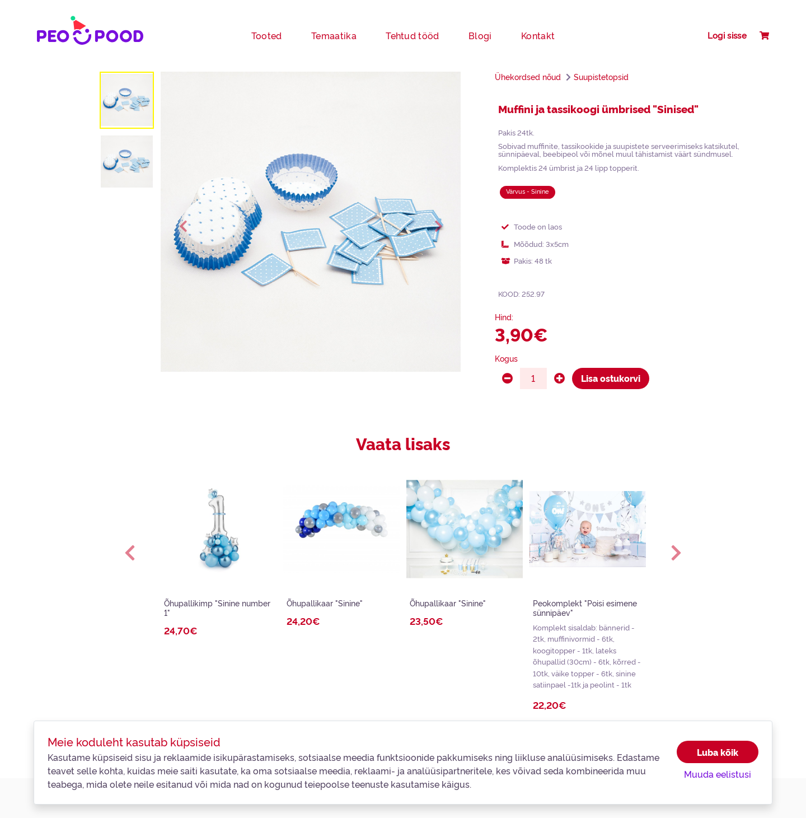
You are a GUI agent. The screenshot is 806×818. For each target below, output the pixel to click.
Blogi (480, 35)
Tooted (266, 35)
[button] (130, 552)
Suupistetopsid (601, 76)
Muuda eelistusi (717, 774)
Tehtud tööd (412, 35)
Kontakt (538, 35)
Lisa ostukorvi (610, 378)
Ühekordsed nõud (528, 76)
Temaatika (334, 35)
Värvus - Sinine (527, 191)
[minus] (507, 378)
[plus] (559, 378)
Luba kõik (717, 752)
